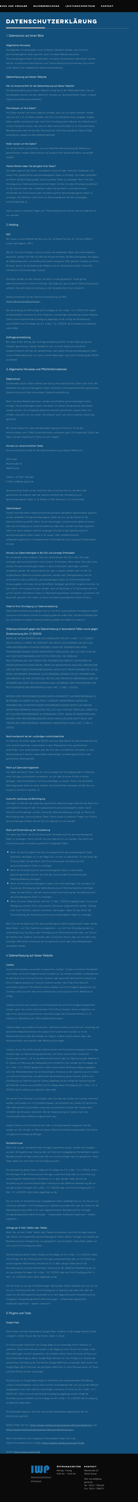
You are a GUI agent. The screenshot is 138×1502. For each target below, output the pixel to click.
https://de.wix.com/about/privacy (23, 301)
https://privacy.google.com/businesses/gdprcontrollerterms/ (61, 1424)
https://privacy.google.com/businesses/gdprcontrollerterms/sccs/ (40, 1429)
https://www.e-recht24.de (27, 1451)
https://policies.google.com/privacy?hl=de (63, 1442)
